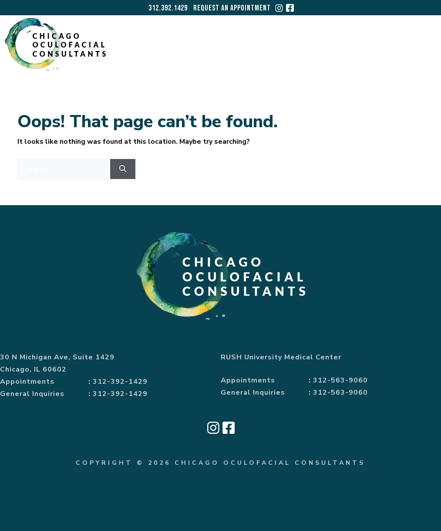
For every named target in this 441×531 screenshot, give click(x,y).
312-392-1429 (120, 381)
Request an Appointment (232, 8)
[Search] (122, 169)
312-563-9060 (340, 380)
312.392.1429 (168, 8)
